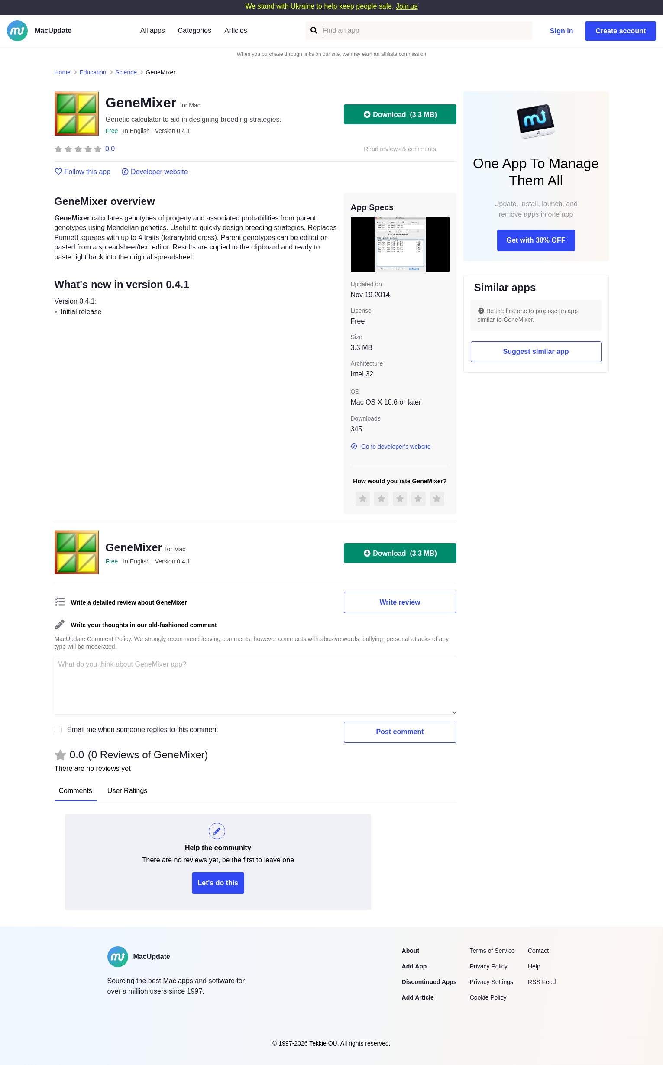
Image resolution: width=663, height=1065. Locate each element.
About (410, 951)
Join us (407, 6)
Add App (414, 966)
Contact (538, 951)
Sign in (561, 31)
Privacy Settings (491, 982)
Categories (194, 30)
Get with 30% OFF (535, 240)
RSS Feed (542, 982)
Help (534, 966)
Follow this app (83, 171)
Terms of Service (492, 951)
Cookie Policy (488, 997)
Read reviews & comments (400, 149)
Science (126, 72)
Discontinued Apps (429, 982)
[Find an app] (313, 30)
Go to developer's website (391, 446)
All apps (152, 30)
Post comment (400, 731)
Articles (235, 30)
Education (92, 72)
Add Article (418, 997)
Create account (620, 31)
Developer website (154, 171)
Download (400, 114)
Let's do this (218, 882)
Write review (400, 602)
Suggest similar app (536, 351)
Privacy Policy (489, 966)
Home (63, 72)
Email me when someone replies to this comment (142, 729)
